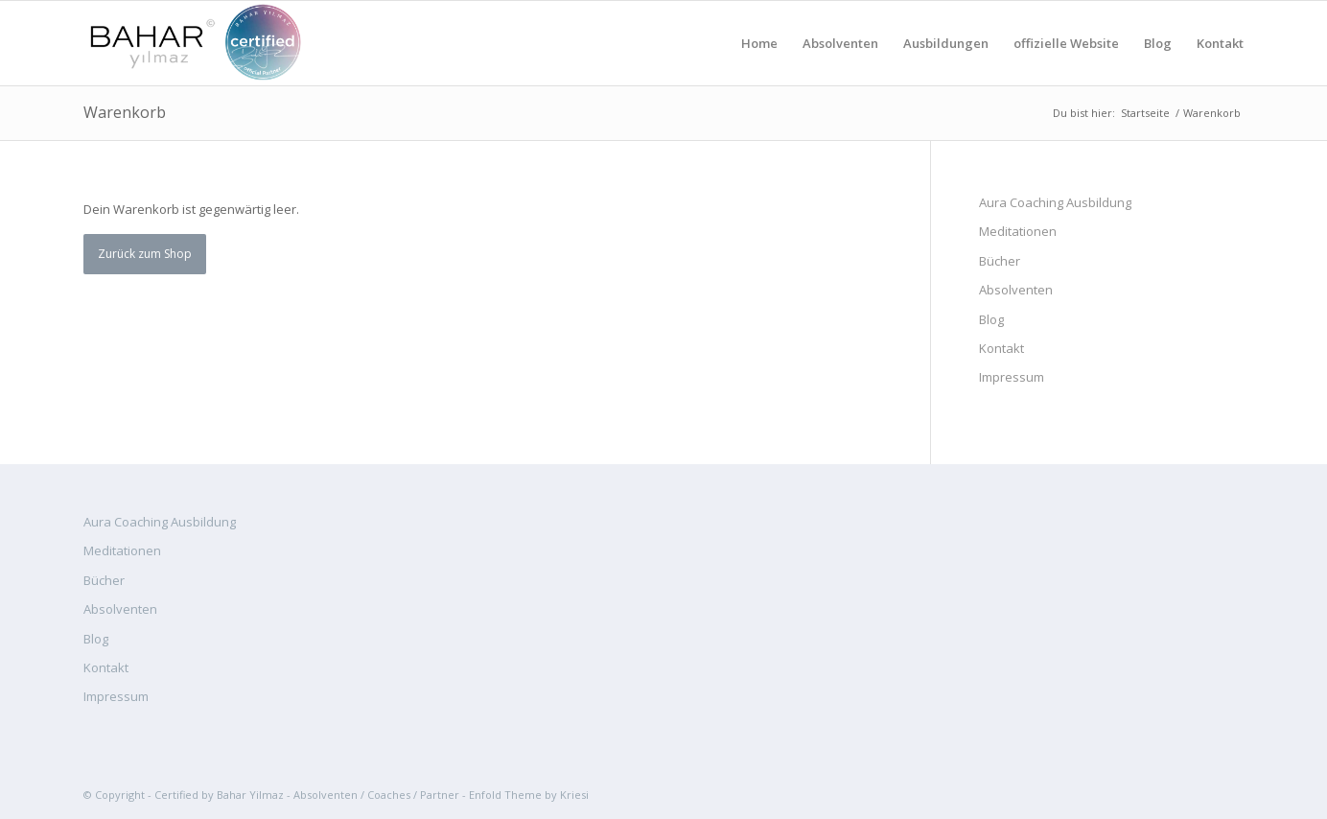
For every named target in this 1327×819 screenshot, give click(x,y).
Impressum (1011, 377)
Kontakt (1001, 348)
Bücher (999, 260)
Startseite (1145, 112)
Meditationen (1018, 231)
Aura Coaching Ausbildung (1055, 202)
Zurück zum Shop (145, 254)
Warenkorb (124, 112)
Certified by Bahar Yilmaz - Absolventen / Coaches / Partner (306, 794)
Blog (991, 319)
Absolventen (1016, 289)
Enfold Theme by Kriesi (529, 794)
